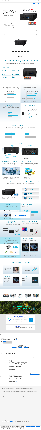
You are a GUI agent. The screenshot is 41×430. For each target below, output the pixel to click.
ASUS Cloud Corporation (23, 408)
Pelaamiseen (3, 406)
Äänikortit (9, 411)
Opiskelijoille (3, 409)
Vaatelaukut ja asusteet (16, 411)
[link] (5, 1)
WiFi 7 (9, 414)
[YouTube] (17, 423)
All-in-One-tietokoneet (4, 413)
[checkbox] (37, 30)
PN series (12, 400)
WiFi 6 (9, 415)
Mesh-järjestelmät (16, 403)
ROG (21, 415)
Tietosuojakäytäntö (17, 425)
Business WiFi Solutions (16, 405)
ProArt (21, 416)
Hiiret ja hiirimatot (16, 408)
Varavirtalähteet (15, 415)
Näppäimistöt (15, 407)
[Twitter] (20, 423)
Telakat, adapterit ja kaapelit (16, 414)
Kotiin (2, 405)
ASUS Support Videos (29, 407)
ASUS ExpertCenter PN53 (15, 400)
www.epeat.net (20, 332)
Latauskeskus (28, 406)
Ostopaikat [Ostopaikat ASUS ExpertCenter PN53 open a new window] (37, 3)
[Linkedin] (22, 423)
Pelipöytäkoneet (3, 415)
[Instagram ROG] (28, 423)
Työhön (3, 407)
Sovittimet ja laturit (16, 413)
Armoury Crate (22, 419)
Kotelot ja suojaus (16, 412)
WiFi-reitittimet (15, 402)
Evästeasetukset (20, 425)
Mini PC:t (9, 402)
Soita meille (28, 404)
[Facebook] (19, 423)
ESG (33, 402)
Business (38, 0)
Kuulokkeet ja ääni (16, 409)
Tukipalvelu (28, 402)
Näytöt (3, 412)
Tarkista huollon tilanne (29, 410)
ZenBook (21, 417)
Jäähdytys (9, 408)
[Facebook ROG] (26, 423)
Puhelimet (3, 403)
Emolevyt (9, 405)
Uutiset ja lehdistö (22, 405)
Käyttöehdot (13, 425)
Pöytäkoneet (3, 414)
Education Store (22, 413)
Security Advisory (28, 408)
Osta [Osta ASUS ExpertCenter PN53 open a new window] (34, 3)
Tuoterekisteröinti (28, 405)
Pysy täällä (17, 215)
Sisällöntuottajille (3, 408)
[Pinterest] (24, 423)
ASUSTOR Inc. (22, 406)
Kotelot (9, 407)
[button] (36, 0)
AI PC (21, 411)
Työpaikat (21, 407)
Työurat (21, 403)
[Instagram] (15, 423)
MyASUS (27, 409)
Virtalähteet (9, 409)
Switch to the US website (22, 215)
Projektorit (9, 403)
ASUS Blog (22, 418)
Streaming (15, 410)
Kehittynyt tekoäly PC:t (23, 412)
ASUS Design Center (22, 414)
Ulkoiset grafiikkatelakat (10, 410)
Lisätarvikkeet (3, 410)
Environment (34, 403)
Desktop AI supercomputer (16, 404)
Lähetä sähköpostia (28, 403)
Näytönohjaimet (9, 406)
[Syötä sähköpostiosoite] (5, 423)
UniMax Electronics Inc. (23, 409)
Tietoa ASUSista (22, 402)
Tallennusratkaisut (10, 412)
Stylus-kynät (15, 416)
